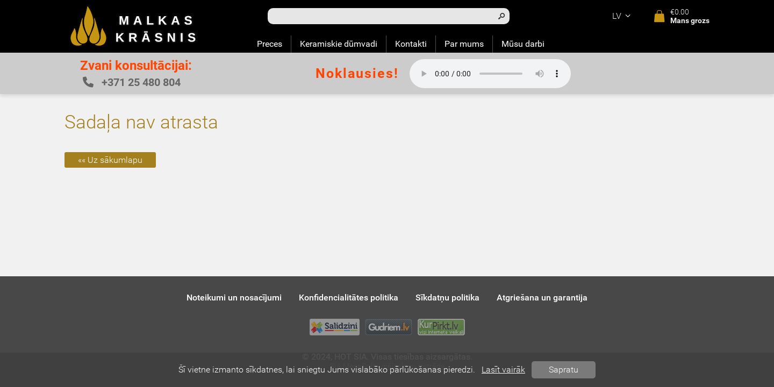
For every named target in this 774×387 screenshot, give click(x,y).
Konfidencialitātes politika (348, 297)
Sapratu (563, 369)
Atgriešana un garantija (542, 297)
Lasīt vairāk (503, 369)
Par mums (464, 44)
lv (623, 16)
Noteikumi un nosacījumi (234, 297)
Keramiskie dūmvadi (338, 44)
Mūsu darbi (522, 44)
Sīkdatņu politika (447, 297)
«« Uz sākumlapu (110, 160)
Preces (269, 44)
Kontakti (411, 44)
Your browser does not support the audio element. (490, 73)
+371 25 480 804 (132, 82)
